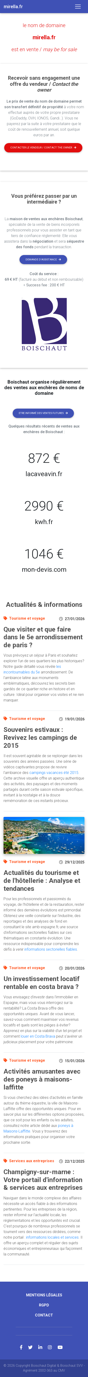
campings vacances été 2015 (53, 772)
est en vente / (44, 49)
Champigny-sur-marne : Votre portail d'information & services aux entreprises (43, 1179)
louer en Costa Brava (38, 1036)
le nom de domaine (44, 25)
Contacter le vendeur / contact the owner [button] (43, 147)
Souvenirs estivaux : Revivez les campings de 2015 (40, 737)
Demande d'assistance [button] (43, 259)
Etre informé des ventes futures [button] (43, 413)
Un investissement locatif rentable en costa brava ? (42, 983)
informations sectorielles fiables (50, 949)
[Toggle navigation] (78, 6)
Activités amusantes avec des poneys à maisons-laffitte (42, 1079)
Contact (44, 1315)
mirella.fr (44, 37)
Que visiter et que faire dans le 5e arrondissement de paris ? (43, 637)
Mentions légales (44, 1295)
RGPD (44, 1305)
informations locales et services (52, 1237)
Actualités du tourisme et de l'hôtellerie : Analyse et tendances (42, 880)
